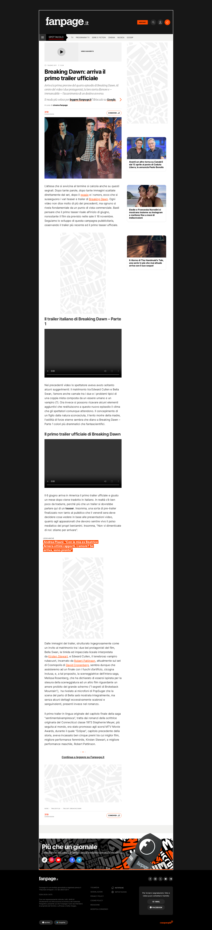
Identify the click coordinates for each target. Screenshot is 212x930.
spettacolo (56, 37)
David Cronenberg (77, 665)
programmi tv (83, 37)
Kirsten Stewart (58, 656)
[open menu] (42, 37)
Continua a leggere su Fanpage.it (83, 757)
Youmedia (94, 887)
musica (120, 37)
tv (72, 37)
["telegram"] (83, 860)
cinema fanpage (60, 105)
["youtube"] (60, 860)
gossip (130, 37)
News (46, 808)
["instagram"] (52, 860)
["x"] (67, 860)
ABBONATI (142, 22)
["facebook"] (75, 860)
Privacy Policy (97, 896)
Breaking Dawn (98, 199)
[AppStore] (46, 922)
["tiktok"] (45, 860)
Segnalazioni (96, 892)
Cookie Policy (96, 900)
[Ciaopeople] (166, 923)
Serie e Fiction (99, 37)
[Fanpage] (48, 879)
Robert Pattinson (84, 660)
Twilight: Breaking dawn (72, 808)
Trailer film (55, 808)
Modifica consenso (99, 909)
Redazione (95, 905)
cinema (111, 37)
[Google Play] (61, 922)
